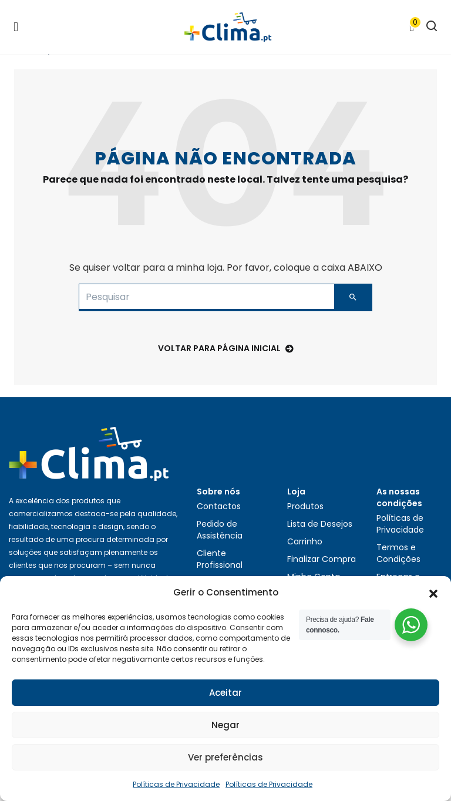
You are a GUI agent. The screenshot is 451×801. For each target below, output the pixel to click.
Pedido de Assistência (220, 529)
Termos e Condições (398, 553)
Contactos (219, 506)
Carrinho (304, 541)
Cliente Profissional (220, 559)
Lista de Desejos (319, 524)
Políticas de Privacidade (176, 784)
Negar (225, 725)
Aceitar (225, 692)
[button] (433, 592)
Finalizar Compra (321, 559)
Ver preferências (225, 757)
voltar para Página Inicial (226, 348)
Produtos (305, 506)
